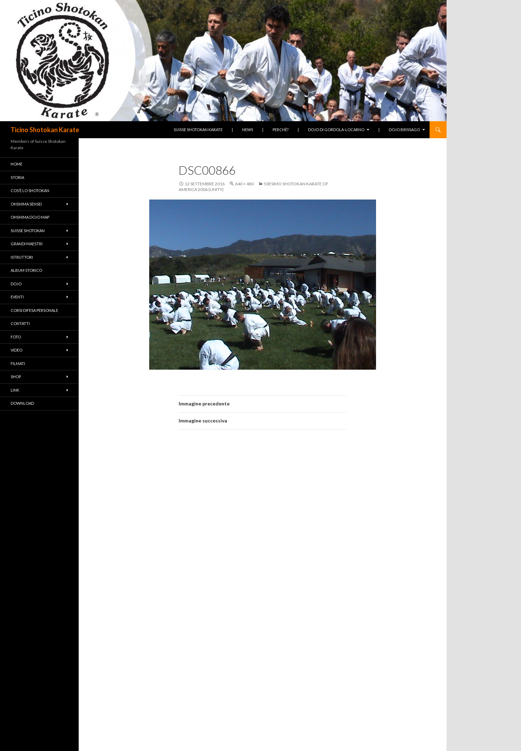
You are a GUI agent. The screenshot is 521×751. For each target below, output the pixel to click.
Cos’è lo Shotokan (30, 190)
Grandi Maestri (27, 243)
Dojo (16, 283)
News (247, 129)
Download (22, 403)
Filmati (18, 363)
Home (16, 164)
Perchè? (280, 129)
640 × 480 (244, 183)
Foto (16, 337)
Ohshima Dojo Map (30, 217)
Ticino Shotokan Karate (45, 130)
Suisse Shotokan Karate (198, 129)
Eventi (17, 297)
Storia (17, 177)
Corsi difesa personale (34, 310)
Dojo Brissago (404, 129)
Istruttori (22, 257)
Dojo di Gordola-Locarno (336, 129)
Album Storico (26, 270)
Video (16, 350)
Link (15, 390)
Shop (16, 376)
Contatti (20, 323)
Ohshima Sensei (26, 204)
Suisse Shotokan (28, 230)
